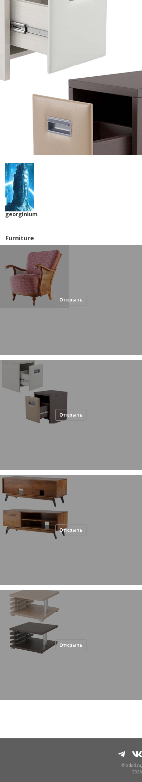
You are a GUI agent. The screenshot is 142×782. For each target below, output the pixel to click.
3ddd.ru (133, 765)
